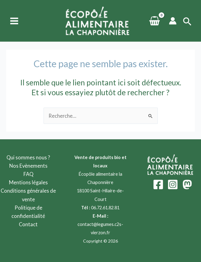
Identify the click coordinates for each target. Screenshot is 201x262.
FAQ (28, 174)
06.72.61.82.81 (105, 207)
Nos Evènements (28, 166)
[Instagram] (172, 184)
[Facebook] (158, 184)
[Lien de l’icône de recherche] (187, 22)
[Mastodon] (187, 184)
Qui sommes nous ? (28, 157)
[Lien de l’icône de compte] (173, 21)
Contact (28, 224)
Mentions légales (28, 182)
